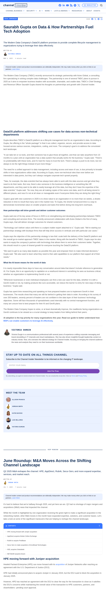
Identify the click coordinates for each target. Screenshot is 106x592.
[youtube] (67, 5)
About (89, 11)
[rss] (71, 5)
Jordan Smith (17, 406)
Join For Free (53, 371)
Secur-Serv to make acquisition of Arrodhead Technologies (26, 545)
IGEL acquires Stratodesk (15, 549)
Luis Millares (17, 420)
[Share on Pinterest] (98, 19)
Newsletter (90, 5)
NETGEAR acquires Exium (16, 554)
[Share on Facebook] (92, 19)
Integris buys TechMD (14, 567)
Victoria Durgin (12, 54)
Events (97, 11)
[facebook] (60, 5)
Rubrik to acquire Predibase (16, 540)
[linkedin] (63, 5)
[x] (78, 5)
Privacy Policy (82, 376)
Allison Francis (18, 399)
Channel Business (15, 10)
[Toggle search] (101, 5)
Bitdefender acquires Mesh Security (19, 563)
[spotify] (75, 5)
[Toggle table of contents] (53, 526)
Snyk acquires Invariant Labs (17, 558)
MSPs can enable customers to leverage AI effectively (28, 321)
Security (32, 10)
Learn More (16, 69)
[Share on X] (95, 19)
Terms (73, 376)
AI (41, 10)
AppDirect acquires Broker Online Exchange (22, 536)
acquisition (60, 580)
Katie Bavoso (17, 413)
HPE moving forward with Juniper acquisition (22, 532)
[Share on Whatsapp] (102, 19)
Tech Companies (10, 19)
